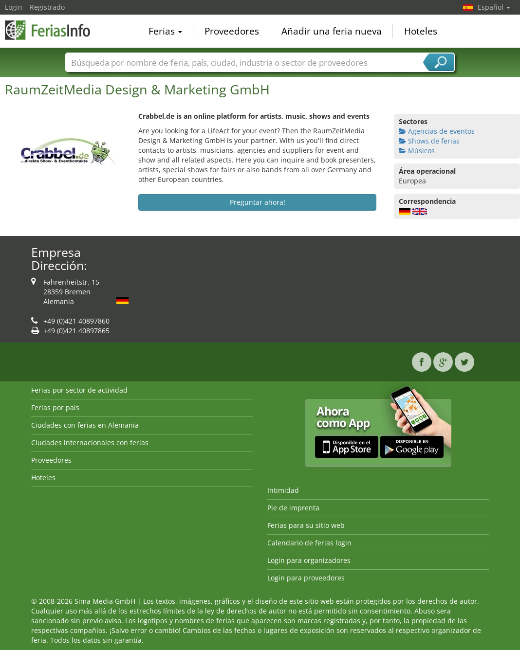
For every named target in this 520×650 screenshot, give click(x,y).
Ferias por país (55, 407)
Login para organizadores (309, 560)
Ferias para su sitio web (306, 525)
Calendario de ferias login (309, 542)
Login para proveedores (306, 577)
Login (13, 7)
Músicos (417, 150)
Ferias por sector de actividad (79, 390)
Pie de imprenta (293, 507)
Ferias (165, 31)
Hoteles (420, 31)
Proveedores (231, 31)
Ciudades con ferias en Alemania (85, 425)
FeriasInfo (53, 30)
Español (494, 7)
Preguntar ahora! (257, 202)
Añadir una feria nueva (331, 31)
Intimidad (283, 490)
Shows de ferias (429, 140)
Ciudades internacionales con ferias (90, 442)
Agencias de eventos (437, 131)
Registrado (47, 7)
